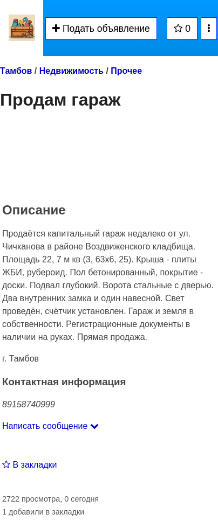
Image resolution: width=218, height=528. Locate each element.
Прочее (126, 70)
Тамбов (16, 70)
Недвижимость (71, 70)
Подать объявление (101, 28)
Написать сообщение (50, 425)
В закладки (29, 464)
